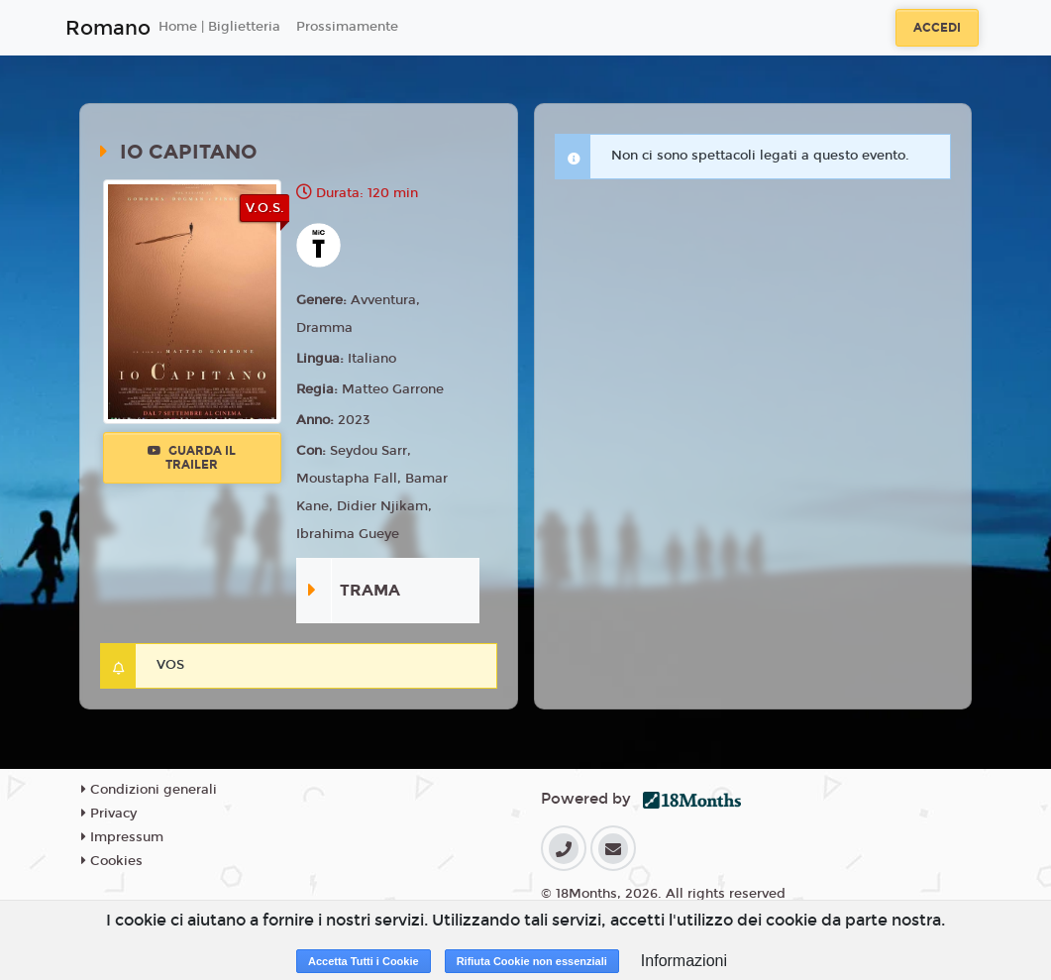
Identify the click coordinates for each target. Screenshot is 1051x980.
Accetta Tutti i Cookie (363, 961)
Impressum (122, 837)
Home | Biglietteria (219, 27)
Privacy (109, 813)
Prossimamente (347, 27)
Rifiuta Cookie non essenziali (532, 961)
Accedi (937, 28)
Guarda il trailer (192, 458)
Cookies (112, 861)
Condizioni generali (149, 790)
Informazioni (684, 960)
